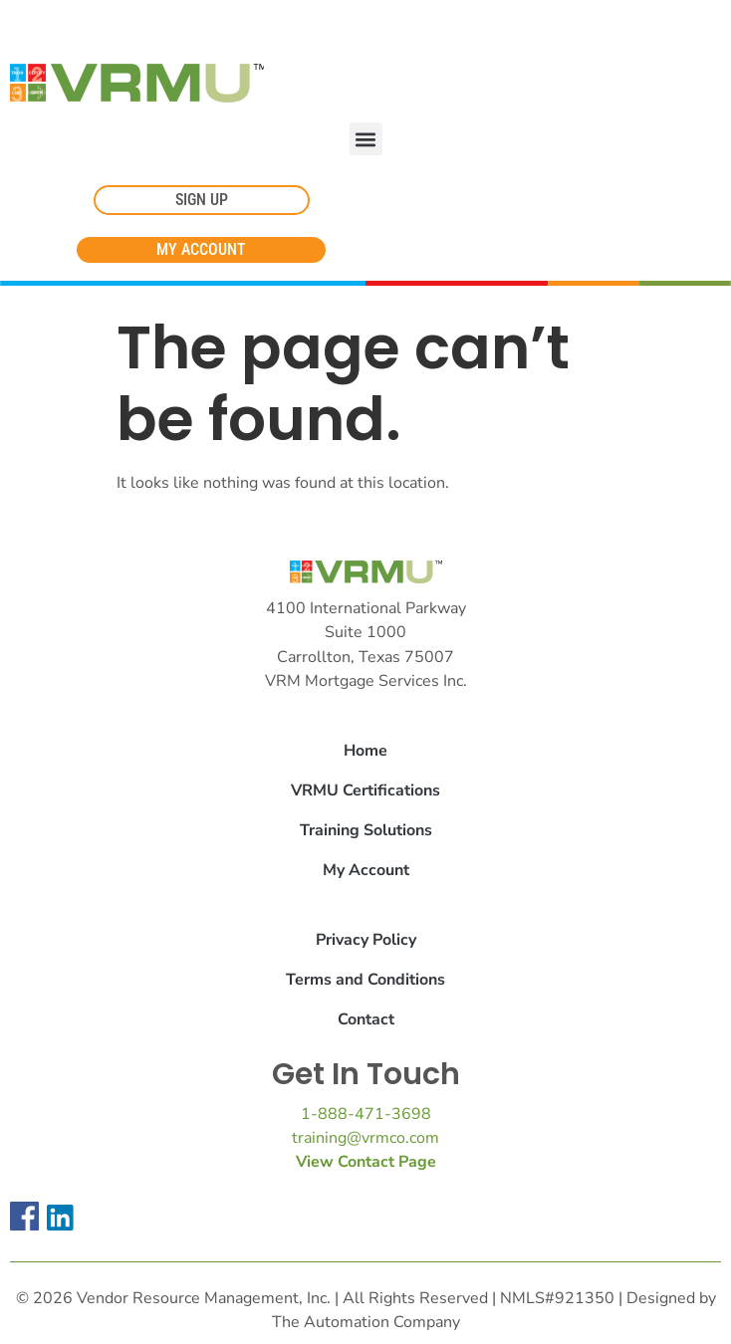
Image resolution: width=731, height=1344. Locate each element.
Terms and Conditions (365, 980)
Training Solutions (366, 830)
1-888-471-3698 (366, 1114)
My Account (366, 870)
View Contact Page (366, 1162)
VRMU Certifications (365, 790)
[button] (366, 138)
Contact (366, 1019)
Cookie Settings (72, 22)
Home (365, 751)
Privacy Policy (366, 940)
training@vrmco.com (365, 1138)
